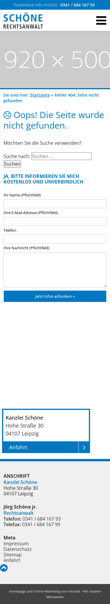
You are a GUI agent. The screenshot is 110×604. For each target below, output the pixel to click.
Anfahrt (12, 560)
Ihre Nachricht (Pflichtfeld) (26, 247)
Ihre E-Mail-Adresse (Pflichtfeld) (31, 212)
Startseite (40, 95)
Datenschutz (18, 549)
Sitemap (13, 554)
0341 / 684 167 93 (77, 5)
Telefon (10, 230)
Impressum (16, 543)
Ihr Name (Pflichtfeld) (22, 195)
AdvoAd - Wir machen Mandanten (73, 594)
